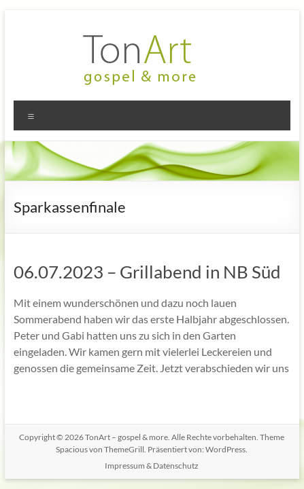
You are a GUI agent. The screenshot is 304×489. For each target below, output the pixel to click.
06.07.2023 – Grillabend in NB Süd (147, 272)
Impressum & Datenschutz (152, 465)
